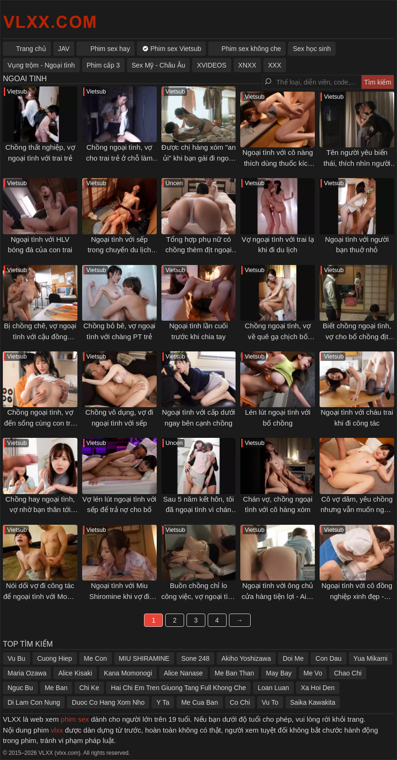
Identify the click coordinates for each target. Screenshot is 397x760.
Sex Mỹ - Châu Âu (159, 65)
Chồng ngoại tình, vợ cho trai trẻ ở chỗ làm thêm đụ (119, 157)
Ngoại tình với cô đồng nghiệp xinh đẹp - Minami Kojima (356, 596)
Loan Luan (273, 688)
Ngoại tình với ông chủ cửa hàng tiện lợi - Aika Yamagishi (278, 596)
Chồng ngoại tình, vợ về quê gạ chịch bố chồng (278, 336)
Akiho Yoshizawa (246, 658)
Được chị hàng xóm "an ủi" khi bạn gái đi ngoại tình (198, 157)
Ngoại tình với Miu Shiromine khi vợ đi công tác (119, 596)
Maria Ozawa (27, 673)
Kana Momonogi (128, 673)
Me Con (95, 658)
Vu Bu (16, 658)
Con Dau (328, 658)
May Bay (278, 673)
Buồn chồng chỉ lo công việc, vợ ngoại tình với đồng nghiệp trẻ (198, 596)
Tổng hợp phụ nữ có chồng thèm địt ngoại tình (198, 250)
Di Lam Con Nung (34, 702)
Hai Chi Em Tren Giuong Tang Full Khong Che (178, 688)
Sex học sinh (311, 48)
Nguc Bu (20, 688)
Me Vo (313, 673)
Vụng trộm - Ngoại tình (41, 65)
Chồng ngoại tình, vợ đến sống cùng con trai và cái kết (40, 422)
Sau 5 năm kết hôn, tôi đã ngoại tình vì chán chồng (198, 509)
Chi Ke (89, 688)
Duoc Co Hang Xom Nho (108, 702)
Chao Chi (347, 673)
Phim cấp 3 (103, 65)
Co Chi (240, 702)
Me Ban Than (234, 673)
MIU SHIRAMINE (144, 658)
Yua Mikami (371, 658)
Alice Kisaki (75, 673)
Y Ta (162, 702)
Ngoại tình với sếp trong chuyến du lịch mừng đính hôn (119, 250)
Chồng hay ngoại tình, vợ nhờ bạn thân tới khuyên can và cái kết (40, 509)
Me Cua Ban (199, 702)
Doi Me (293, 658)
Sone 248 (195, 658)
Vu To (270, 702)
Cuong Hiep (54, 658)
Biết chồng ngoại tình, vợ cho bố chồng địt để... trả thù (357, 336)
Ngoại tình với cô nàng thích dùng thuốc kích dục (277, 163)
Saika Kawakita (313, 702)
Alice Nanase (183, 673)
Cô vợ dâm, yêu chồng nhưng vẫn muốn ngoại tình (357, 509)
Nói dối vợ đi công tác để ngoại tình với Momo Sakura (40, 596)
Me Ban (56, 688)
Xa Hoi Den (318, 688)
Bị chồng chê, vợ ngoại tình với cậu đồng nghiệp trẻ (40, 336)
